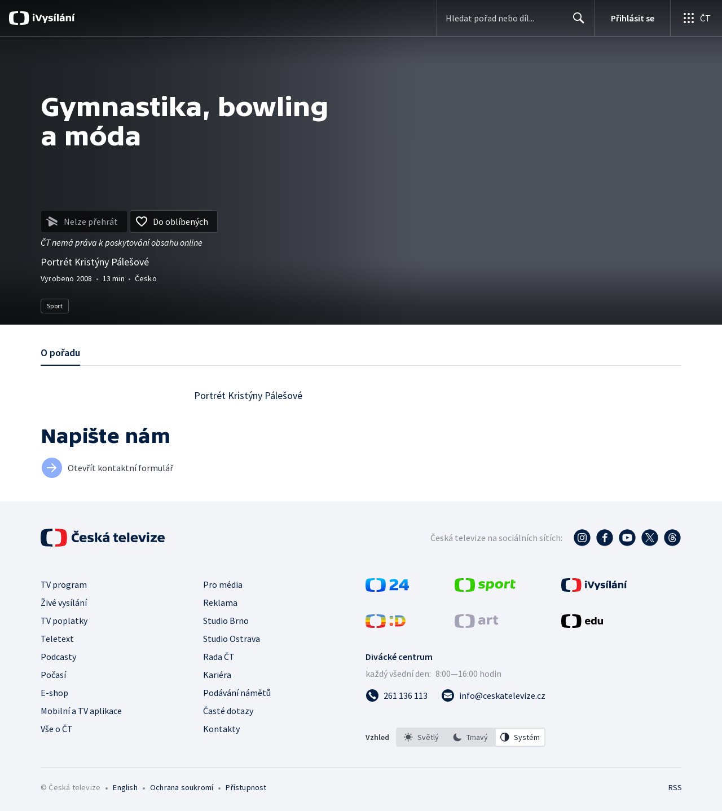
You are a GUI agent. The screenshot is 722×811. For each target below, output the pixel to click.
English (125, 787)
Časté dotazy (228, 710)
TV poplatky (64, 620)
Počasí (53, 674)
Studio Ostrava (231, 638)
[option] (421, 737)
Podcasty (58, 656)
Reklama (220, 602)
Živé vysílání (64, 602)
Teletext (57, 638)
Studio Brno (226, 620)
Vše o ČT (57, 728)
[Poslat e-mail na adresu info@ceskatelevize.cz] (493, 695)
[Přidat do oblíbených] (174, 221)
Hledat (575, 22)
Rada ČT (219, 656)
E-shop (54, 692)
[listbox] (470, 737)
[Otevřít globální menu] (696, 18)
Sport (55, 306)
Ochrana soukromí (181, 787)
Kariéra (217, 674)
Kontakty (221, 728)
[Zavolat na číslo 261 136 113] (397, 695)
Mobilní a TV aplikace (81, 710)
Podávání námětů (237, 692)
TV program (64, 584)
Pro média (223, 584)
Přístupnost (246, 787)
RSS (675, 787)
